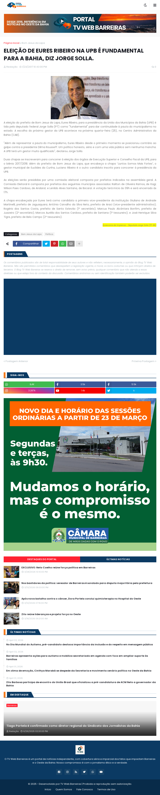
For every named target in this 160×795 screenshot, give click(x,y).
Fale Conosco (84, 789)
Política (49, 234)
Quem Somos (64, 789)
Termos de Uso (106, 789)
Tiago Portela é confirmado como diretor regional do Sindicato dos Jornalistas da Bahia (73, 726)
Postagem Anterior (16, 361)
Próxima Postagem (143, 361)
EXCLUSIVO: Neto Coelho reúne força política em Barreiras (58, 567)
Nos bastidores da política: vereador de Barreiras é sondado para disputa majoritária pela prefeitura (86, 583)
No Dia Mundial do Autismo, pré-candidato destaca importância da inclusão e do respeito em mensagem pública (79, 644)
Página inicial (11, 43)
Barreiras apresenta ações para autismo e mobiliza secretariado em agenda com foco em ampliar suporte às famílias (77, 657)
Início (48, 789)
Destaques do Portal (41, 559)
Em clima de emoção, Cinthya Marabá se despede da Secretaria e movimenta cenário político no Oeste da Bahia (78, 670)
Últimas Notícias (118, 559)
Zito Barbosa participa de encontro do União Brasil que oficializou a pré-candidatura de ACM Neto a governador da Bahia (81, 684)
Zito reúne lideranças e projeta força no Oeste (51, 614)
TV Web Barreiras (70, 784)
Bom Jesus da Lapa (33, 43)
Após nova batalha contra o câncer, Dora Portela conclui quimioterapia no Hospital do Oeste (81, 598)
